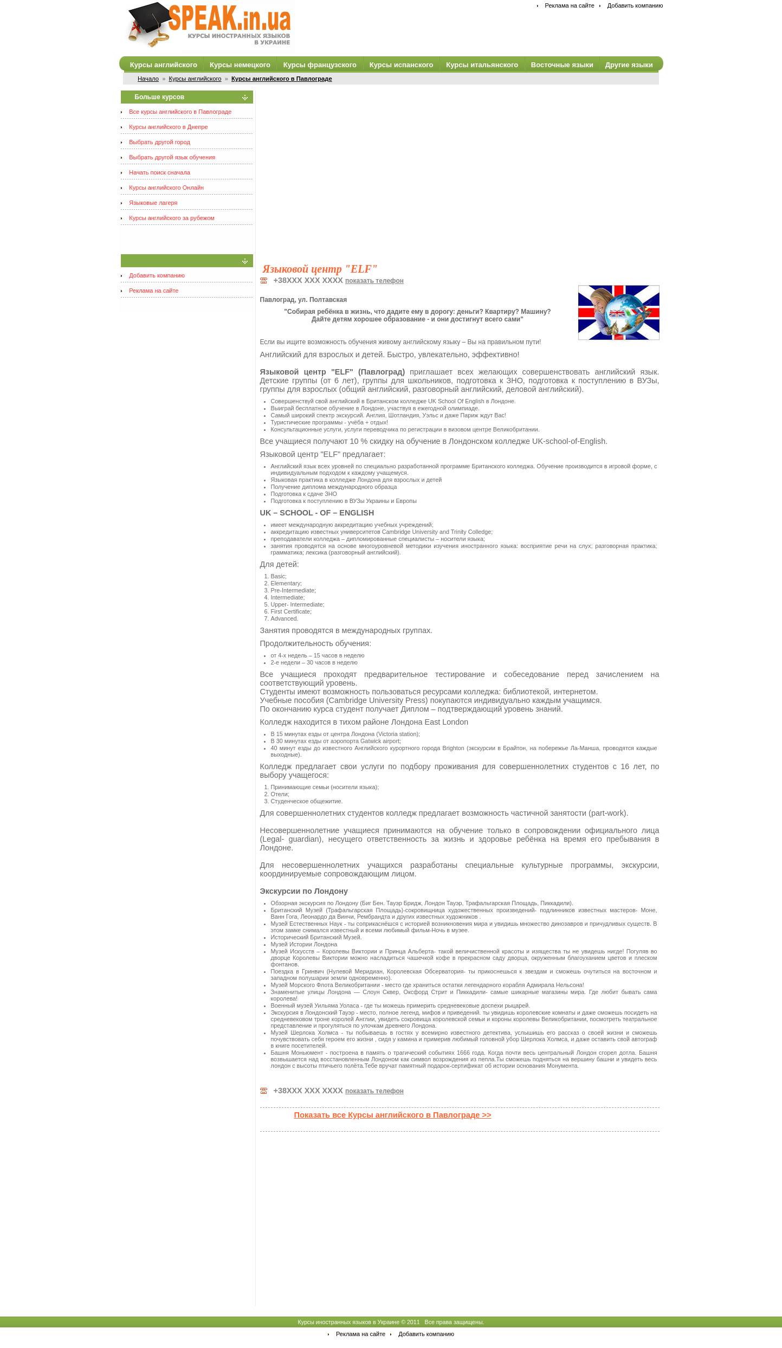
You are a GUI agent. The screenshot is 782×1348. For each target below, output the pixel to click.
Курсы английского (163, 65)
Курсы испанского (402, 65)
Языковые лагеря (153, 202)
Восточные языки (562, 65)
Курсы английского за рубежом (172, 218)
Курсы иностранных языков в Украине (348, 1322)
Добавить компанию (635, 5)
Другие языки (629, 65)
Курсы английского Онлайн (166, 187)
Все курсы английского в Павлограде (180, 111)
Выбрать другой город (159, 142)
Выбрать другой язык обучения (172, 157)
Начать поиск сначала (159, 172)
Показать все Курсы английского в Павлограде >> (393, 1115)
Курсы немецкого (240, 65)
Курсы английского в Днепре (168, 127)
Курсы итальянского (482, 65)
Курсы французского (320, 65)
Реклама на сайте (569, 5)
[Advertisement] (460, 166)
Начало (148, 78)
